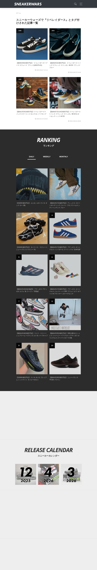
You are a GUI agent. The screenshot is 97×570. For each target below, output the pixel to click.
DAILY (31, 157)
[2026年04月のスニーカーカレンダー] (48, 474)
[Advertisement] (48, 415)
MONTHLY (63, 157)
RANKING (48, 140)
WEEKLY (47, 157)
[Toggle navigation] (80, 4)
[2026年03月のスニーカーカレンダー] (71, 474)
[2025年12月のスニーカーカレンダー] (25, 474)
